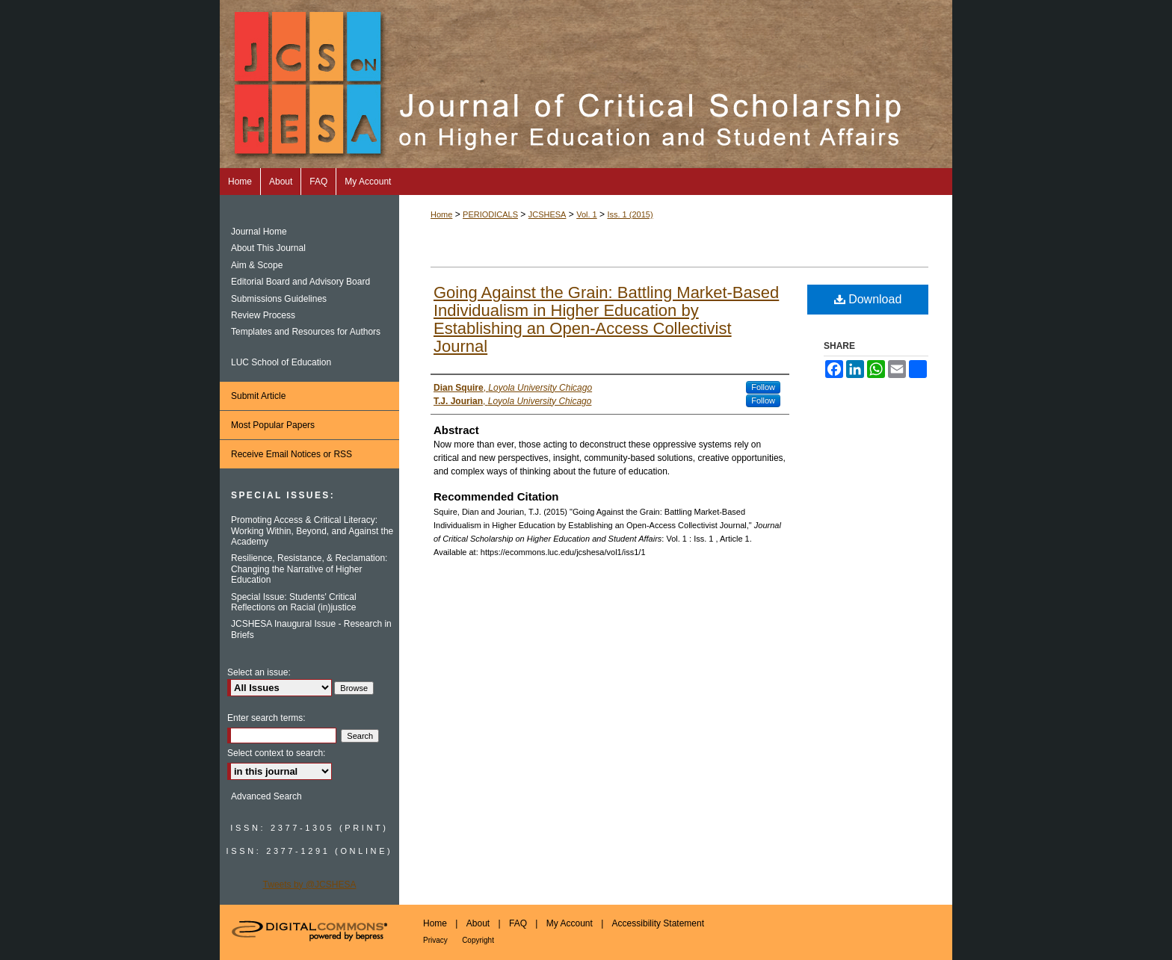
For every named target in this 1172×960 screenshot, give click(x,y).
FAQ (518, 923)
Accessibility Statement (658, 923)
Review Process (263, 315)
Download (868, 299)
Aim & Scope (257, 265)
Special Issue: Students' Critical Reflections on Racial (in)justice (294, 602)
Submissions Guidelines (279, 299)
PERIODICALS (490, 214)
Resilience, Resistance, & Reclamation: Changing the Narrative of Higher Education (309, 569)
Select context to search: (276, 753)
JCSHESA (547, 214)
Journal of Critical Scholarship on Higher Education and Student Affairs (586, 84)
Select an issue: (259, 672)
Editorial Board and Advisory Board (300, 281)
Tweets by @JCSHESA (310, 884)
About (478, 923)
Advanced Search (266, 796)
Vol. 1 (586, 214)
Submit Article (258, 396)
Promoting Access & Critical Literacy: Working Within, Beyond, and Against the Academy (312, 531)
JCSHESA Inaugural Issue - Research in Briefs (311, 629)
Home (441, 214)
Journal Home (259, 231)
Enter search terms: (266, 718)
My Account (569, 923)
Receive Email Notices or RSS (291, 454)
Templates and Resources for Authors (305, 331)
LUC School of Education (281, 362)
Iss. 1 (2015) (630, 214)
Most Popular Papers (273, 425)
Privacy (435, 940)
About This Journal (268, 248)
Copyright (478, 940)
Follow (763, 387)
